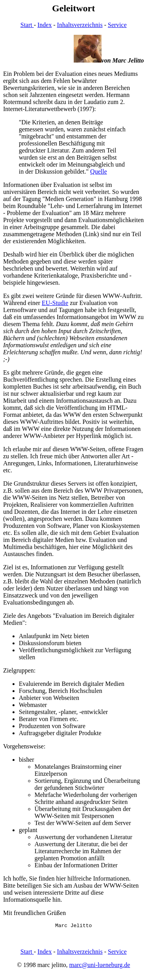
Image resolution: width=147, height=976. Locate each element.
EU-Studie (55, 303)
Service (117, 25)
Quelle (98, 171)
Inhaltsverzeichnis (79, 25)
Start (27, 25)
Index (45, 25)
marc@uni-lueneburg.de (99, 966)
